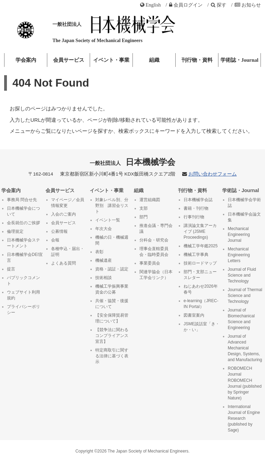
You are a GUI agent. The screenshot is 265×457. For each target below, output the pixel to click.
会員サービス (68, 60)
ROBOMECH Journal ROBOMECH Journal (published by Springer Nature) (245, 383)
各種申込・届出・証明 (67, 251)
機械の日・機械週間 (111, 240)
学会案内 (26, 60)
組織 (154, 60)
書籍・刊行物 (196, 208)
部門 (143, 217)
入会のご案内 (63, 214)
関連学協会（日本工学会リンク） (156, 274)
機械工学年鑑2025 (201, 246)
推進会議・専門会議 (156, 228)
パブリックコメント (23, 280)
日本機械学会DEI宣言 (25, 257)
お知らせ (248, 5)
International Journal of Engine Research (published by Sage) (244, 418)
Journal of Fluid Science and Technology (242, 275)
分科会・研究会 (153, 240)
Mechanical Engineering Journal (239, 234)
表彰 (99, 251)
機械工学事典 (196, 254)
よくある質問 (63, 263)
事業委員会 (149, 263)
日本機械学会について (23, 211)
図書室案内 (194, 315)
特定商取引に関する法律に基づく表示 (111, 356)
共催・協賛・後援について (111, 303)
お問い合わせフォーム (212, 174)
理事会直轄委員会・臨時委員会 (153, 251)
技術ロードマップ (200, 263)
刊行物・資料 (197, 60)
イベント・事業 (111, 60)
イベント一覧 (107, 220)
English (150, 5)
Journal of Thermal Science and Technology (245, 295)
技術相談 (103, 277)
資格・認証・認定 (111, 269)
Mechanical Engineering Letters (239, 255)
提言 (11, 269)
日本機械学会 (133, 162)
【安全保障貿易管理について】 (111, 318)
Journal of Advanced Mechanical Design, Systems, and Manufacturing (245, 348)
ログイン (186, 5)
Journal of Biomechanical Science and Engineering (241, 319)
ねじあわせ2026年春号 (201, 289)
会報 (55, 240)
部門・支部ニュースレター (200, 274)
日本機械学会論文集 (244, 217)
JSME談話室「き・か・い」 (201, 326)
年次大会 (103, 228)
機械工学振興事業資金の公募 (111, 289)
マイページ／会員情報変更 (67, 202)
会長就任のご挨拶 (23, 222)
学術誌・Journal (239, 60)
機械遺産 (103, 260)
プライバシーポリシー (23, 309)
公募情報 (59, 231)
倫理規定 (15, 231)
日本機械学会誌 (198, 199)
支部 (143, 208)
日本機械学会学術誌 (244, 202)
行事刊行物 (194, 217)
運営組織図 (149, 199)
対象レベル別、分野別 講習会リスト (111, 205)
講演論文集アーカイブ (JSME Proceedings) (200, 231)
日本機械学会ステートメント (23, 243)
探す (218, 5)
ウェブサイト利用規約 (23, 295)
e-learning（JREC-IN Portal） (201, 303)
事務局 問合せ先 (22, 199)
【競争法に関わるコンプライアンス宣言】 (111, 335)
